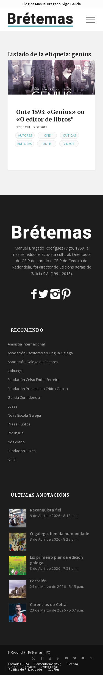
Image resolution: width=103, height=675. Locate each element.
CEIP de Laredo (35, 260)
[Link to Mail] (83, 658)
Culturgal (15, 370)
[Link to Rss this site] (91, 658)
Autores (25, 135)
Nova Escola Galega (24, 415)
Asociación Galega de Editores (33, 361)
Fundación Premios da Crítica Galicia (38, 388)
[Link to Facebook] (42, 658)
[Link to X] (33, 658)
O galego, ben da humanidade (59, 533)
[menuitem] (87, 20)
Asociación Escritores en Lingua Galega (40, 352)
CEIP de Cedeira (68, 260)
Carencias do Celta (48, 604)
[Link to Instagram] (50, 658)
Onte (47, 144)
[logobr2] (43, 20)
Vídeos (68, 144)
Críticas (69, 135)
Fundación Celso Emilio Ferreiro (34, 379)
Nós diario (16, 441)
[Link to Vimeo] (75, 658)
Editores (24, 144)
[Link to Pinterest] (58, 658)
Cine (47, 135)
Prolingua (16, 432)
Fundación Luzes (22, 450)
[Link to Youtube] (66, 658)
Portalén (38, 580)
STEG (12, 459)
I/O (48, 652)
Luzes (13, 406)
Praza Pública (19, 424)
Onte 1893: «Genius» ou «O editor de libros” (50, 115)
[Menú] (87, 20)
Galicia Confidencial (24, 397)
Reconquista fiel (45, 510)
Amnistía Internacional (26, 344)
